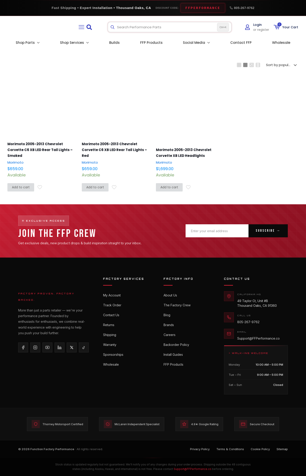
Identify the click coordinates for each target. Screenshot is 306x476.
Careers (169, 335)
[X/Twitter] (72, 347)
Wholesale (111, 364)
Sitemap (282, 449)
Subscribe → (268, 231)
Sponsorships (113, 354)
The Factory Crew (177, 305)
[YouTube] (47, 347)
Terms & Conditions (230, 449)
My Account (112, 295)
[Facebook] (23, 347)
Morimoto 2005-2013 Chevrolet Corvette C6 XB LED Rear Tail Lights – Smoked (40, 150)
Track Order (112, 305)
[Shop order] (282, 65)
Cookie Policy (260, 449)
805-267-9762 (242, 8)
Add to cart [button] (21, 187)
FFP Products (173, 364)
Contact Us (111, 315)
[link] (239, 64)
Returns (108, 325)
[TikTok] (84, 347)
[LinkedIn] (59, 347)
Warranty (109, 345)
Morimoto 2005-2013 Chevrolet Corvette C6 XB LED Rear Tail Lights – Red (114, 150)
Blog (167, 315)
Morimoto (15, 162)
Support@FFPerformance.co (258, 338)
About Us (170, 295)
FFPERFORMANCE (202, 8)
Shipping (109, 335)
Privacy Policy (200, 449)
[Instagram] (35, 347)
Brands (169, 325)
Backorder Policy (176, 345)
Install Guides (173, 354)
